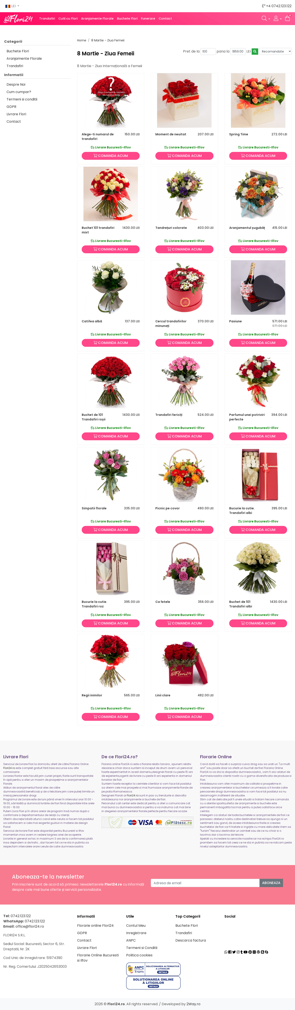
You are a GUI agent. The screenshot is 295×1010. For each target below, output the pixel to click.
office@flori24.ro (29, 926)
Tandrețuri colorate (171, 228)
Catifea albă (92, 321)
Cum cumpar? (19, 91)
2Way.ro (193, 1004)
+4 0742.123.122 (277, 6)
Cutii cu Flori (68, 18)
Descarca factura (190, 940)
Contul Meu (136, 925)
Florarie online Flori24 (95, 925)
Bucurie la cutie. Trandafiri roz (94, 604)
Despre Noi (16, 84)
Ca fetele (162, 602)
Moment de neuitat (170, 134)
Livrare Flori (16, 114)
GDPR (11, 106)
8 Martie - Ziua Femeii (107, 40)
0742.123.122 (21, 915)
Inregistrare (136, 932)
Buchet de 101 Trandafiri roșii (93, 417)
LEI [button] (11, 6)
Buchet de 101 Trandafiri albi (240, 604)
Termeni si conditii (22, 99)
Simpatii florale (94, 508)
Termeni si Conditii (141, 947)
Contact (165, 18)
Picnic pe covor (167, 508)
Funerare (148, 18)
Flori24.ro (9, 768)
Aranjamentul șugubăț (247, 228)
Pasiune (235, 321)
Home (81, 40)
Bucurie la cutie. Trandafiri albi (242, 510)
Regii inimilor (92, 695)
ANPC (131, 940)
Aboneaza (271, 882)
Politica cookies (139, 955)
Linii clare (162, 695)
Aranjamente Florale (97, 18)
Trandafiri (47, 18)
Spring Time (238, 134)
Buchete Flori (127, 18)
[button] (266, 18)
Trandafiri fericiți (168, 415)
